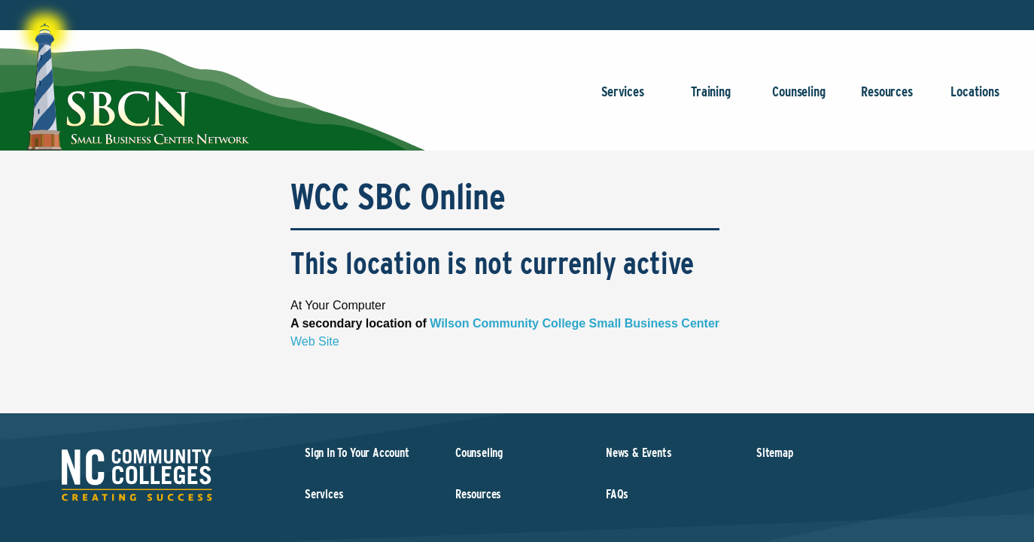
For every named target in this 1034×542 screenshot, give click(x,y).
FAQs (617, 494)
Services (622, 99)
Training (710, 99)
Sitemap (774, 453)
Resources (886, 99)
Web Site (314, 341)
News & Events (639, 453)
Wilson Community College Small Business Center (574, 323)
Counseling (798, 99)
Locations (974, 99)
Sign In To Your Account (357, 453)
